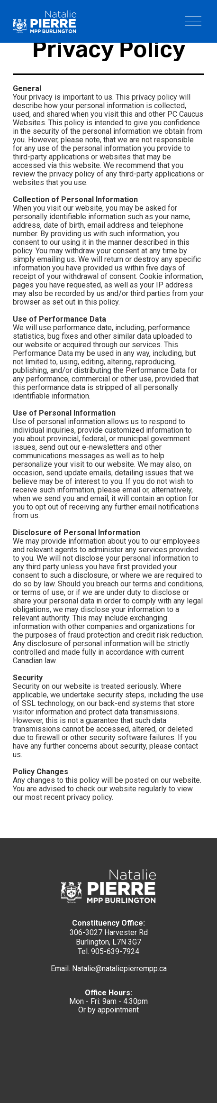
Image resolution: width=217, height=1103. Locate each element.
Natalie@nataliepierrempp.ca (119, 968)
